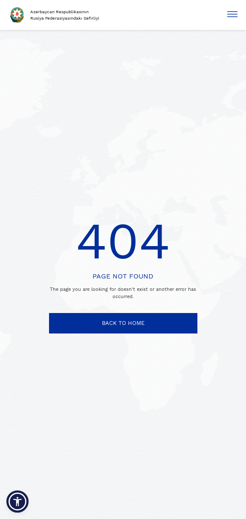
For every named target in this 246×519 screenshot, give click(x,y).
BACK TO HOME (123, 323)
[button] (17, 501)
